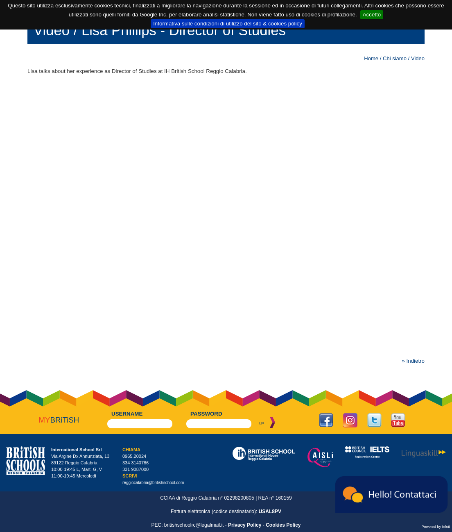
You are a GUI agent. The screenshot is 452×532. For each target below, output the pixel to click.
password (206, 414)
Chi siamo (395, 58)
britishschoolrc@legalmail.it (194, 525)
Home (371, 58)
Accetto (372, 14)
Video (418, 58)
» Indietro (413, 361)
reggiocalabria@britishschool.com (153, 482)
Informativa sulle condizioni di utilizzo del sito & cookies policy (227, 23)
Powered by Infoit (435, 527)
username (126, 414)
